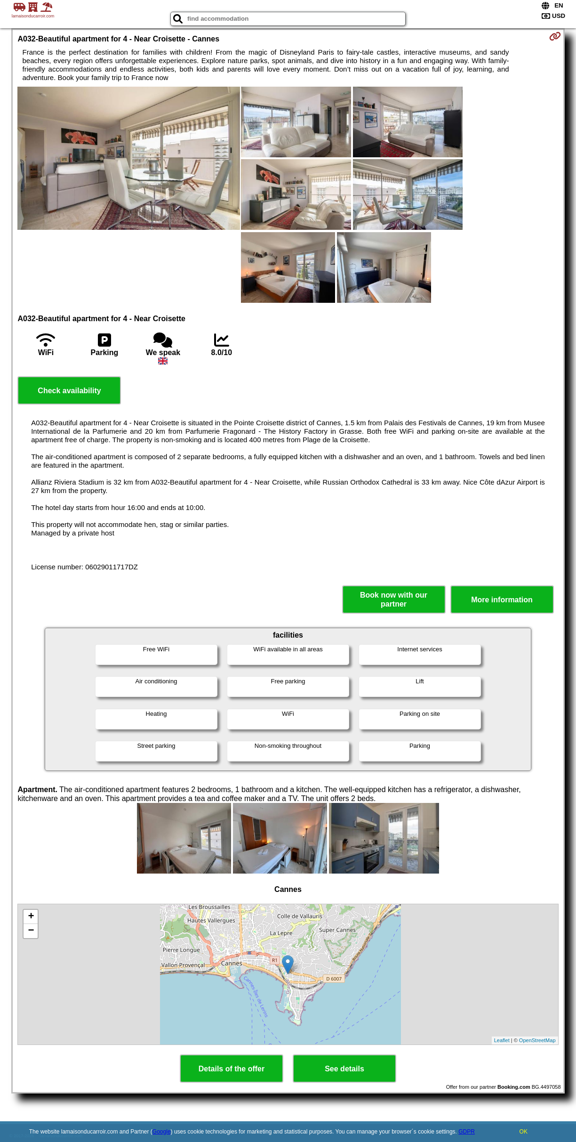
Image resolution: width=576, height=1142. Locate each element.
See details (344, 1069)
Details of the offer (231, 1069)
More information (502, 600)
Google (161, 1131)
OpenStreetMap (537, 1040)
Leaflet (502, 1040)
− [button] (31, 931)
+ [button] (31, 917)
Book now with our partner (393, 599)
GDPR (466, 1131)
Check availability (69, 391)
